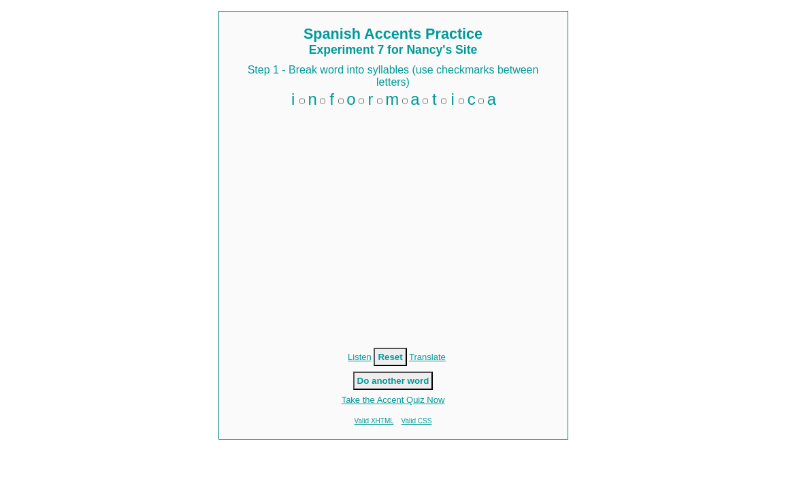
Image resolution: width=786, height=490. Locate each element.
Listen (360, 357)
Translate (427, 357)
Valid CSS (417, 421)
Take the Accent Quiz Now (393, 400)
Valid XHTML (374, 421)
